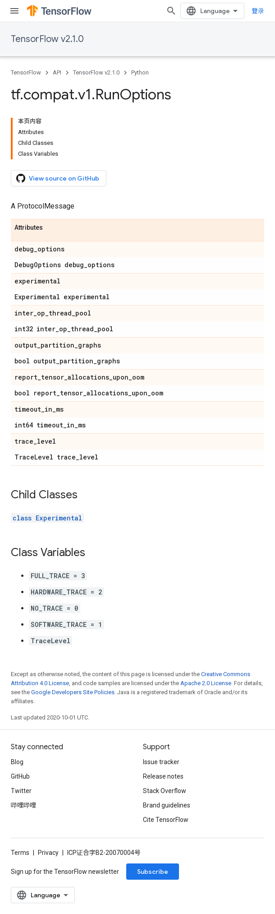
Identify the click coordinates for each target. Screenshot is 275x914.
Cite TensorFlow (165, 819)
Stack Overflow (164, 790)
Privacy (48, 852)
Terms (20, 852)
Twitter (21, 790)
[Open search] (171, 10)
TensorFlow (26, 72)
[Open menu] (14, 11)
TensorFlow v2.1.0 (47, 39)
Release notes (163, 776)
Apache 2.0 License (205, 683)
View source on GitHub (57, 178)
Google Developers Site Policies (73, 692)
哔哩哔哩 (23, 805)
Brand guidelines (166, 805)
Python (140, 72)
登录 (258, 10)
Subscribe (152, 872)
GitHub (20, 776)
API (57, 72)
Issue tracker (161, 762)
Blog (17, 762)
